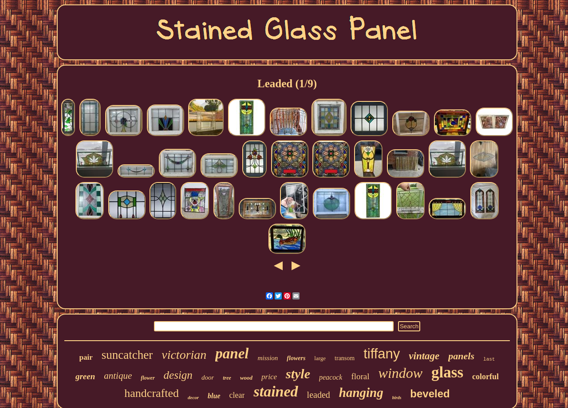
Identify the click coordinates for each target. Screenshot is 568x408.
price (269, 377)
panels (461, 355)
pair (86, 357)
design (178, 375)
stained (275, 391)
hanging (361, 392)
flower (147, 378)
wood (246, 377)
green (85, 376)
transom (345, 358)
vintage (424, 355)
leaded (318, 395)
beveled (430, 394)
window (401, 373)
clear (237, 395)
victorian (184, 354)
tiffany (381, 353)
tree (227, 378)
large (320, 358)
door (207, 377)
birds (397, 397)
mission (267, 357)
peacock (330, 377)
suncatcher (127, 354)
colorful (485, 376)
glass (447, 372)
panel (231, 353)
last (489, 359)
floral (360, 376)
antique (118, 375)
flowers (296, 358)
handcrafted (151, 393)
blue (214, 396)
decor (193, 397)
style (298, 373)
